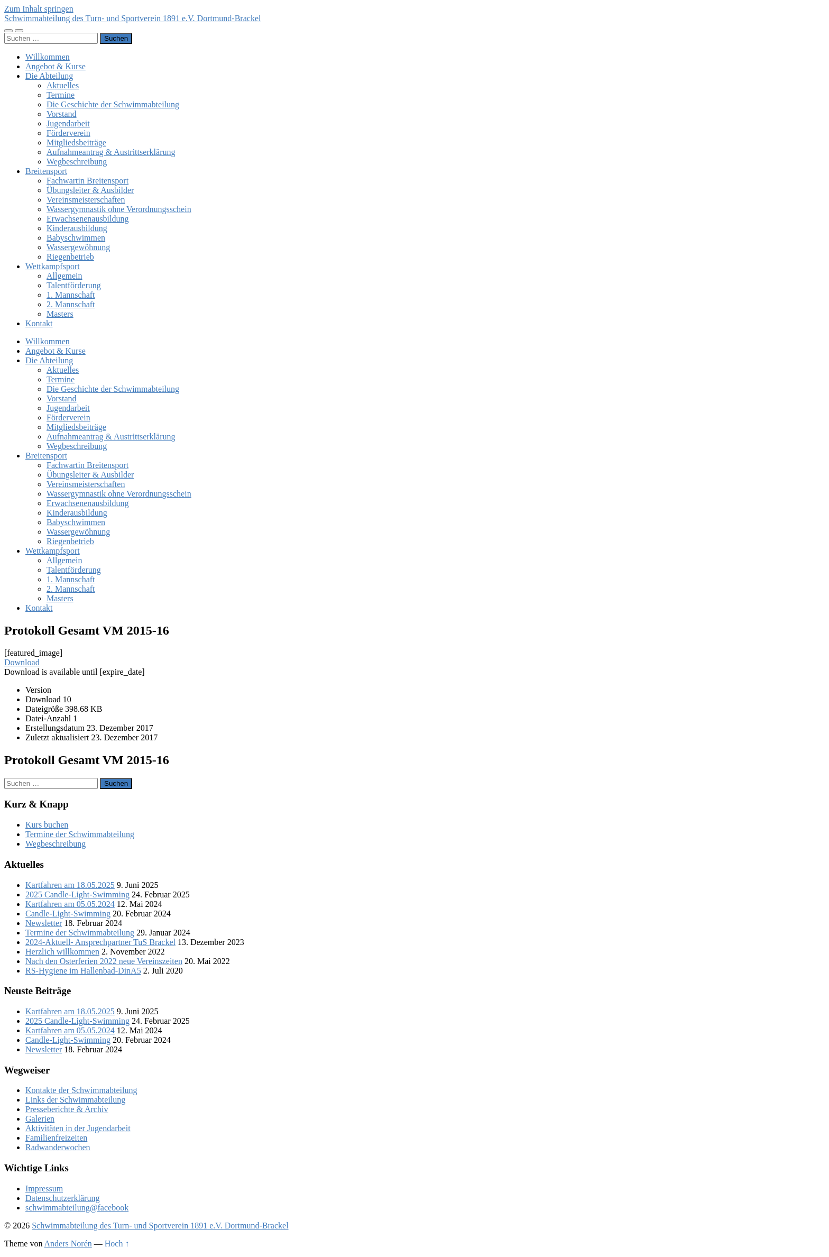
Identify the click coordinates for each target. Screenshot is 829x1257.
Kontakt (39, 323)
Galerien (39, 1118)
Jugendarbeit (68, 123)
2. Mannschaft (71, 304)
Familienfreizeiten (56, 1137)
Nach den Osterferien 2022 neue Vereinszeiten (103, 961)
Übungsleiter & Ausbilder (90, 190)
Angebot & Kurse (55, 66)
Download (22, 662)
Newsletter (43, 923)
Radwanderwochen (57, 1147)
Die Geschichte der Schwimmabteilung (113, 104)
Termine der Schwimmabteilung (79, 834)
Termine (61, 94)
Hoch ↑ (117, 1243)
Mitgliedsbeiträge (76, 142)
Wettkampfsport (52, 266)
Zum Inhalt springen (38, 8)
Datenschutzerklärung (62, 1198)
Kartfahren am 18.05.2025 (70, 884)
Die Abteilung (49, 75)
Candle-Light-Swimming (67, 913)
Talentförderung (74, 285)
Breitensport (46, 171)
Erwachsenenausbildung (88, 218)
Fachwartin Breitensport (87, 180)
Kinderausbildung (77, 228)
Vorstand (62, 113)
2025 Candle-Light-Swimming (77, 894)
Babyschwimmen (76, 237)
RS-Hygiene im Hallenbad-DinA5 (83, 970)
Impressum (44, 1188)
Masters (60, 313)
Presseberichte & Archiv (66, 1109)
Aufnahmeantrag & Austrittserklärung (111, 152)
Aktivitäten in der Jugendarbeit (78, 1128)
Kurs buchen (46, 824)
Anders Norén (68, 1243)
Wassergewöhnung (78, 247)
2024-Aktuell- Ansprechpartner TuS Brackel (100, 942)
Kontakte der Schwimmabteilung (81, 1090)
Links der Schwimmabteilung (75, 1099)
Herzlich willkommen (62, 951)
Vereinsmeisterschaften (86, 199)
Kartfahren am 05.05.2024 (70, 904)
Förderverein (68, 133)
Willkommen (47, 56)
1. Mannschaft (71, 294)
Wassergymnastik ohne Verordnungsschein (119, 209)
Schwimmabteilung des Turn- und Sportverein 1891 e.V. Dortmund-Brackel (132, 18)
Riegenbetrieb (70, 256)
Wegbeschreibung (77, 161)
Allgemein (64, 275)
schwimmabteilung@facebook (76, 1207)
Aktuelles (63, 85)
